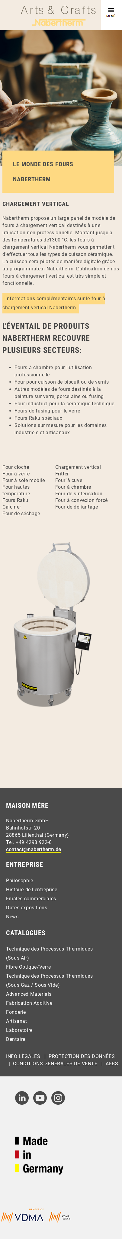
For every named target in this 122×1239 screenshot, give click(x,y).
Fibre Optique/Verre (28, 967)
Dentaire (15, 1039)
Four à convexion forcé (81, 500)
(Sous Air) (17, 958)
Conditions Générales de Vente (55, 1063)
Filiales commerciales (31, 898)
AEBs (112, 1063)
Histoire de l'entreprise (31, 889)
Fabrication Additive (29, 1003)
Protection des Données (82, 1056)
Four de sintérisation (79, 494)
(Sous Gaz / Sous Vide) (33, 985)
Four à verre (16, 474)
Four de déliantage (76, 507)
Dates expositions (26, 908)
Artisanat (16, 1021)
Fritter (62, 474)
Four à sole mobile (23, 480)
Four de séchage (21, 513)
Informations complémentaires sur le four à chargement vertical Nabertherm (53, 303)
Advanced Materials (29, 994)
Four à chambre (73, 487)
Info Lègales (23, 1056)
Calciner (11, 507)
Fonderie (16, 1012)
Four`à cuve (68, 480)
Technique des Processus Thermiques (49, 949)
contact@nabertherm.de (33, 849)
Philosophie (19, 880)
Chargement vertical (78, 467)
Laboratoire (19, 1030)
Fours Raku (15, 500)
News (12, 917)
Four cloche (15, 467)
